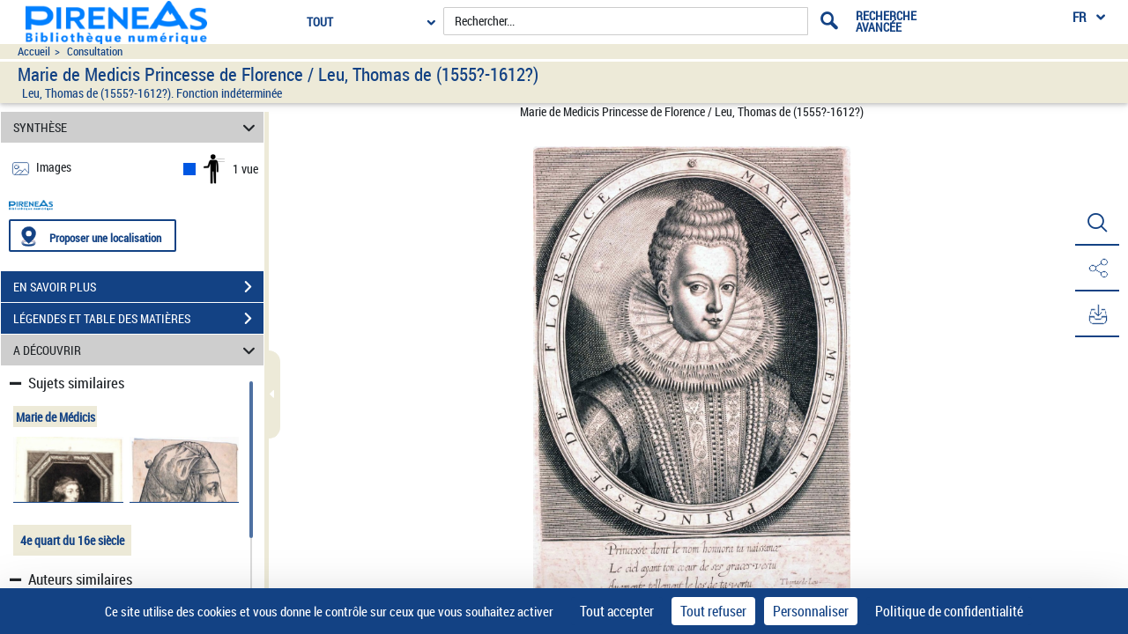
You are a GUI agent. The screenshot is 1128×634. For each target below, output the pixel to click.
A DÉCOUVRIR (137, 350)
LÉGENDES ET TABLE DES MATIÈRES (138, 318)
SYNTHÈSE (137, 127)
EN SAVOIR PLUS (138, 287)
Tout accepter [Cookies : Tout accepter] (617, 611)
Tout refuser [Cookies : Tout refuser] (713, 611)
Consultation (94, 51)
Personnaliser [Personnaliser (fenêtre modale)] (811, 611)
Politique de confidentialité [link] (949, 611)
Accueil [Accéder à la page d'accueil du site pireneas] (34, 51)
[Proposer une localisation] (92, 235)
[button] (1097, 223)
